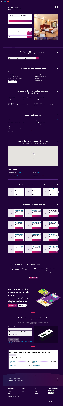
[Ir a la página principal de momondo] (7, 1)
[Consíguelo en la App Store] (51, 393)
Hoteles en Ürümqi (36, 362)
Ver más (56, 208)
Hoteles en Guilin (36, 361)
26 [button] (44, 31)
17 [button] (15, 31)
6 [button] (47, 24)
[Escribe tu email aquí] (21, 334)
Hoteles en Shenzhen (12, 362)
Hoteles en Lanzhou (36, 365)
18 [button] (42, 29)
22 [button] (27, 31)
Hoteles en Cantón (12, 361)
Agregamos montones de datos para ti (33, 380)
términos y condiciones (24, 341)
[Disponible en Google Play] (51, 390)
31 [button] (15, 36)
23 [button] (29, 31)
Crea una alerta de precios (50, 271)
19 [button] (20, 31)
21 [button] (25, 31)
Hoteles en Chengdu (12, 365)
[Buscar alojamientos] (1, 7)
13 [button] (22, 29)
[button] (2, 1)
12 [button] (20, 29)
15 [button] (27, 29)
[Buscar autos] (1, 9)
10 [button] (15, 29)
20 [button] (22, 31)
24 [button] (40, 31)
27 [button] (47, 31)
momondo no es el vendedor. (33, 378)
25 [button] (42, 31)
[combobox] (21, 329)
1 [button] (27, 24)
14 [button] (25, 29)
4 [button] (42, 24)
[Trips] (1, 11)
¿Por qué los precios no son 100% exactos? (33, 382)
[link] (19, 216)
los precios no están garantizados (31, 375)
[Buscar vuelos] (1, 5)
